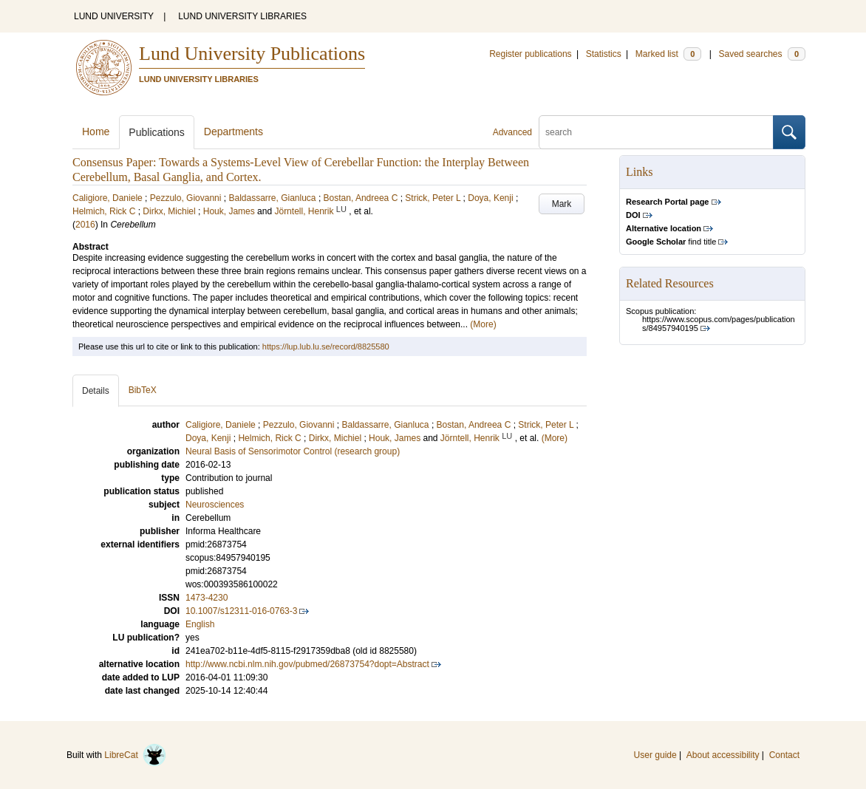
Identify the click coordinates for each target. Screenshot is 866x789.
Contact (784, 755)
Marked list (668, 54)
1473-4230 (206, 597)
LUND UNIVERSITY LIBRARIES (242, 16)
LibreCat (135, 755)
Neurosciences (214, 504)
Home (95, 131)
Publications (157, 132)
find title (671, 241)
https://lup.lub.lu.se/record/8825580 (325, 346)
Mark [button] (562, 204)
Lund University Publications (252, 53)
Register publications (530, 54)
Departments (233, 131)
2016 (85, 224)
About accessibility (723, 755)
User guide (655, 755)
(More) (483, 324)
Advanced (512, 132)
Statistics (603, 54)
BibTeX (143, 390)
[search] (656, 132)
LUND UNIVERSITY (114, 16)
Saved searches (761, 54)
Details (95, 391)
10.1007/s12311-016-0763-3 (241, 611)
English (199, 624)
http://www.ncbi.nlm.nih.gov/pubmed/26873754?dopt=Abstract (307, 664)
